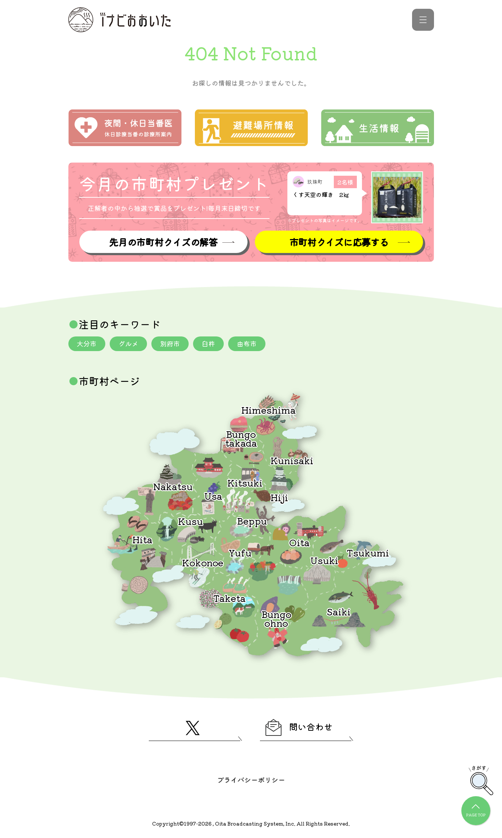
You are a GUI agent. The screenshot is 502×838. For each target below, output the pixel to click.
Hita (142, 539)
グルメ (129, 343)
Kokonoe (202, 562)
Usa (213, 495)
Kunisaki (292, 460)
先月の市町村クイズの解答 (163, 242)
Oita (299, 542)
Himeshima (268, 409)
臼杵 (208, 343)
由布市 (247, 343)
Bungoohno (276, 618)
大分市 (87, 343)
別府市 (170, 343)
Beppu (252, 520)
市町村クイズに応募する (339, 242)
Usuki (324, 560)
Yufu (240, 552)
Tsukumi (368, 552)
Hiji (279, 497)
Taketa (229, 597)
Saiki (339, 611)
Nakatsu (173, 486)
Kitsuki (245, 482)
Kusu (190, 521)
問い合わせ (299, 727)
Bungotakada (241, 438)
